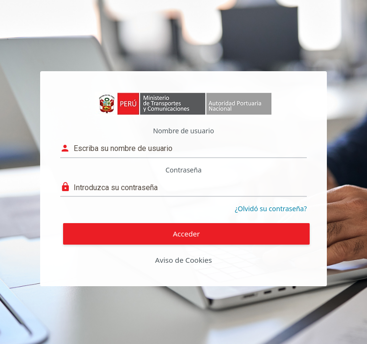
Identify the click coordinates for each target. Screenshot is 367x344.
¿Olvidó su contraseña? (271, 208)
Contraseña (183, 169)
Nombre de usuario (183, 130)
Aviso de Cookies (183, 260)
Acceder (186, 233)
